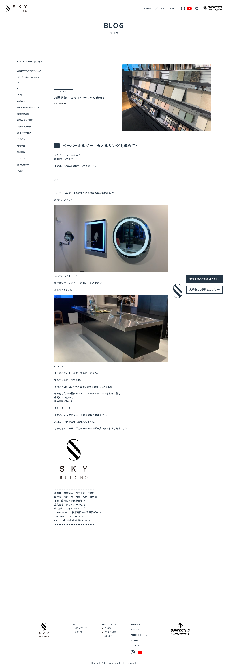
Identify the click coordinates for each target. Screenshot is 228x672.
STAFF (78, 632)
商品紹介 (21, 101)
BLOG (20, 89)
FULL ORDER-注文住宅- (29, 108)
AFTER (108, 636)
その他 (20, 171)
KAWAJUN (70, 166)
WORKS (135, 624)
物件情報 (21, 152)
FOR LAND (111, 632)
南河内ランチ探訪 (25, 120)
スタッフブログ (24, 127)
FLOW (108, 628)
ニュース (21, 158)
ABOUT (148, 8)
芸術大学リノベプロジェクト (30, 71)
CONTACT (137, 645)
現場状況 (21, 146)
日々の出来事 (23, 165)
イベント (21, 95)
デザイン (21, 139)
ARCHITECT (169, 8)
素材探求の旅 (23, 114)
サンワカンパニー (68, 283)
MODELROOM (139, 635)
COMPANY (81, 628)
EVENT (135, 629)
